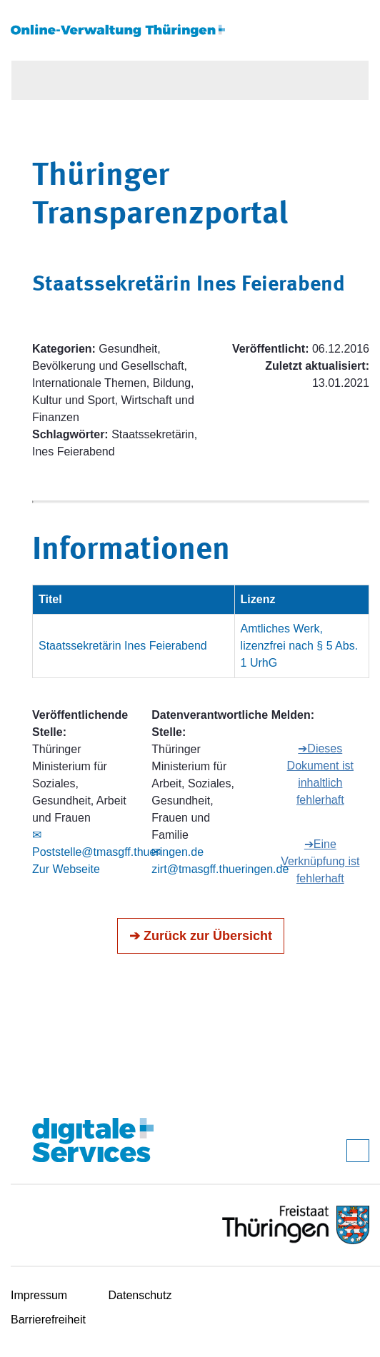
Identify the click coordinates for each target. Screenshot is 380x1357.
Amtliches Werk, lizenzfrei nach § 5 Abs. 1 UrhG (300, 645)
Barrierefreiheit (48, 1319)
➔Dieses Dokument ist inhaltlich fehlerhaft (320, 774)
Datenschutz (140, 1295)
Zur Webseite (66, 869)
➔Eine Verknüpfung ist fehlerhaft (320, 861)
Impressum (39, 1295)
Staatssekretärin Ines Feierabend (123, 646)
